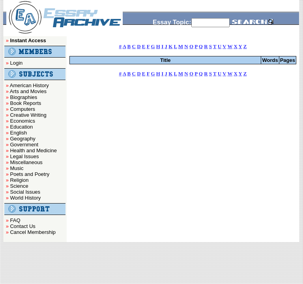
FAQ (15, 220)
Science (19, 186)
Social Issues (25, 192)
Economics (22, 121)
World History (25, 198)
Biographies (23, 97)
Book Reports (25, 103)
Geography (22, 139)
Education (21, 127)
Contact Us (22, 226)
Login (16, 63)
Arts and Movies (28, 91)
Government (24, 145)
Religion (19, 180)
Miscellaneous (26, 162)
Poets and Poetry (29, 174)
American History (29, 85)
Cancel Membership (33, 232)
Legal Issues (24, 156)
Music (16, 168)
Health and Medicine (33, 150)
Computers (22, 109)
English (18, 133)
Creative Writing (28, 115)
